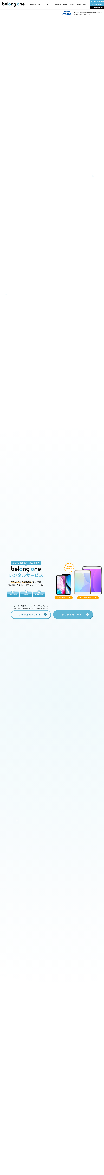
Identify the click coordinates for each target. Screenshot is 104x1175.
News (85, 4)
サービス (48, 4)
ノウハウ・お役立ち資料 (72, 4)
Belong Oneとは (37, 4)
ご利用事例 (57, 4)
